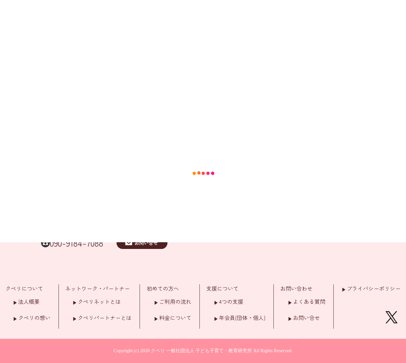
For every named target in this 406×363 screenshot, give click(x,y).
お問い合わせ (296, 288)
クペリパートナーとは (105, 318)
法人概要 (29, 301)
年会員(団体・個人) (242, 318)
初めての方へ (163, 288)
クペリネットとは (99, 301)
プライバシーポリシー (374, 288)
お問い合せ (306, 318)
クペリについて (24, 288)
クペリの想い (34, 318)
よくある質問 (309, 301)
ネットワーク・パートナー (97, 288)
